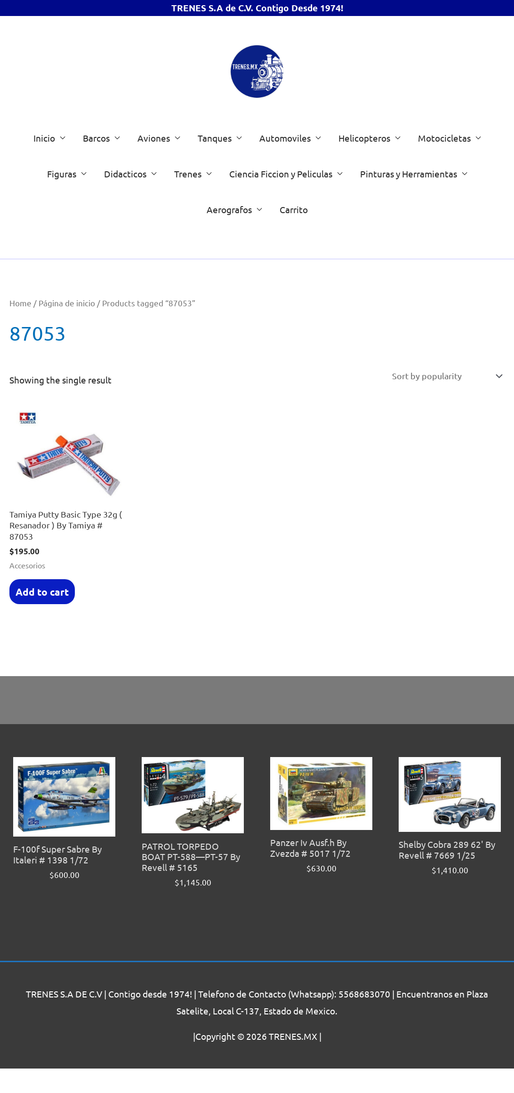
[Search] (244, 263)
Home (20, 322)
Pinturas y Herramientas (408, 193)
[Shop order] (442, 396)
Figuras (61, 193)
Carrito (294, 229)
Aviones (153, 157)
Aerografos (229, 229)
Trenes (187, 193)
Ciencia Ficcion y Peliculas (280, 193)
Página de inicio (67, 322)
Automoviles (285, 157)
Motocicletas (444, 157)
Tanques (215, 157)
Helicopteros (364, 157)
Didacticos (125, 193)
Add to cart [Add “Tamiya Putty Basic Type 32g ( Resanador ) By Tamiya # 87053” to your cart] (40, 614)
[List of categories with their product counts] (357, 261)
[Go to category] (458, 261)
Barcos (96, 157)
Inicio (44, 157)
